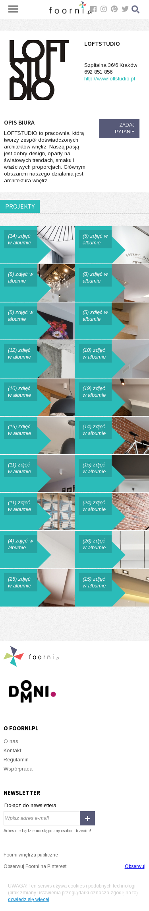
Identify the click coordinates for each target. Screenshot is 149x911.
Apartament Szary (37, 473)
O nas (11, 741)
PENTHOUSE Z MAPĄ (37, 397)
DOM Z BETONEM (37, 359)
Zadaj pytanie (125, 128)
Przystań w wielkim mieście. (112, 588)
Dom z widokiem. (112, 397)
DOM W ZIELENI (37, 283)
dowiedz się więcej (28, 899)
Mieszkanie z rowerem (112, 435)
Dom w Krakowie (37, 435)
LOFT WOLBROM (112, 283)
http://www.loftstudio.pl (109, 79)
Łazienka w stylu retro (37, 549)
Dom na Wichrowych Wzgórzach (37, 588)
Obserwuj (135, 866)
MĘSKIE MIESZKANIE (112, 321)
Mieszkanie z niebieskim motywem (37, 244)
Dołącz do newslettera (30, 805)
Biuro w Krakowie (37, 511)
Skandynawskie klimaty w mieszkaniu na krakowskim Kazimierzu (112, 511)
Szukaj (136, 9)
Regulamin (16, 760)
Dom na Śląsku (112, 549)
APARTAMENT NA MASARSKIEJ (37, 321)
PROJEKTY (20, 206)
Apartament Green (112, 473)
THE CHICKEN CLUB (112, 244)
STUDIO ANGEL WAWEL (112, 359)
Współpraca (18, 769)
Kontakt (12, 750)
